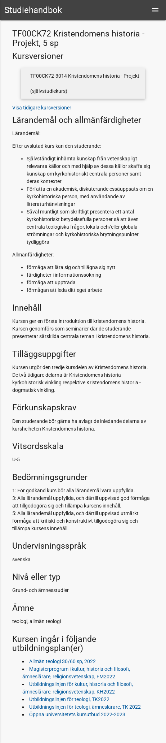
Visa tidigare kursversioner (41, 108)
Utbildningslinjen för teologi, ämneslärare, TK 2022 (85, 707)
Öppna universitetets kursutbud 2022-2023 (77, 714)
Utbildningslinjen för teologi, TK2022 (69, 699)
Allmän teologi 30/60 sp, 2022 (62, 661)
